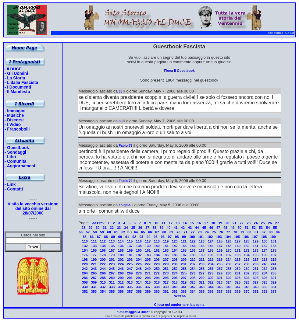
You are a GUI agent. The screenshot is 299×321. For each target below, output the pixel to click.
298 (193, 278)
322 (211, 282)
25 (263, 223)
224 (121, 264)
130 (265, 241)
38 (154, 227)
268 (121, 273)
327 (255, 282)
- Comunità (16, 161)
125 (219, 241)
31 (104, 227)
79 (242, 232)
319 (184, 282)
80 (249, 232)
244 (103, 268)
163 (166, 250)
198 (85, 259)
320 (193, 282)
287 (94, 278)
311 (112, 282)
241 (273, 264)
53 (261, 227)
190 (211, 255)
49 (232, 227)
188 (193, 255)
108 (264, 237)
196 (265, 255)
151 (255, 246)
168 (211, 250)
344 (211, 287)
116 (139, 241)
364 (193, 291)
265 (94, 273)
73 (199, 232)
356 (121, 291)
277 (202, 273)
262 (265, 268)
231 (184, 264)
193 (237, 255)
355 (112, 291)
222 (103, 264)
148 (229, 246)
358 (139, 291)
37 (147, 227)
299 (202, 278)
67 (157, 232)
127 (237, 241)
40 (168, 227)
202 (121, 259)
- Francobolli (17, 129)
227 (148, 264)
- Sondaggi (15, 152)
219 (273, 259)
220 (85, 264)
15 (192, 223)
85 (84, 237)
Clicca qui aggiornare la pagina (179, 304)
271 (148, 273)
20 (227, 223)
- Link (10, 184)
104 (228, 237)
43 (190, 227)
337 (148, 287)
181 (130, 255)
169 (219, 250)
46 (211, 227)
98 (177, 237)
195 (255, 255)
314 (139, 282)
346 (229, 287)
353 (94, 291)
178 (103, 255)
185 (166, 255)
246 (121, 268)
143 (184, 246)
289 (112, 278)
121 (184, 241)
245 (112, 268)
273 (166, 273)
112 (103, 241)
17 (206, 223)
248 (139, 268)
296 (175, 278)
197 (273, 255)
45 (204, 227)
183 (148, 255)
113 (112, 241)
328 (265, 282)
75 (214, 232)
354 (103, 291)
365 (202, 291)
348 (247, 287)
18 (213, 223)
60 (109, 232)
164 (175, 250)
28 (83, 227)
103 (219, 237)
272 (157, 273)
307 (273, 278)
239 (255, 264)
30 (97, 227)
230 (175, 264)
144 (193, 246)
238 (247, 264)
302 (229, 278)
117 (148, 241)
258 (229, 268)
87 (99, 237)
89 (113, 237)
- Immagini (15, 111)
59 (102, 232)
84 (277, 232)
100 (192, 237)
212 (211, 259)
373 (273, 291)
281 (237, 273)
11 (163, 223)
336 (139, 287)
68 (164, 232)
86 (92, 237)
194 (247, 255)
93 (141, 237)
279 (219, 273)
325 (237, 282)
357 (130, 291)
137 (130, 246)
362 (175, 291)
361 (166, 291)
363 (184, 291)
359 (148, 291)
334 (121, 287)
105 (237, 237)
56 (80, 232)
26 (270, 223)
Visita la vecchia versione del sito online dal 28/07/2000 (33, 208)
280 (229, 273)
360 (157, 291)
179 (112, 255)
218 (265, 259)
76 (221, 232)
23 (249, 223)
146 (211, 246)
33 (119, 227)
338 (157, 287)
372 (265, 291)
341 (184, 287)
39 (161, 227)
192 (229, 255)
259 (237, 268)
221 (94, 264)
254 (193, 268)
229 (166, 264)
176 (85, 255)
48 (225, 227)
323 (219, 282)
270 (139, 273)
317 (166, 282)
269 (130, 273)
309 (94, 282)
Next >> (180, 296)
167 (202, 250)
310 (103, 282)
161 (148, 250)
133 (94, 246)
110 (85, 241)
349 (255, 287)
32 (112, 227)
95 (155, 237)
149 (237, 246)
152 (265, 246)
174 (265, 250)
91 (127, 237)
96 (162, 237)
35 (133, 227)
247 (130, 268)
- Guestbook (17, 147)
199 (94, 259)
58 (95, 232)
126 (229, 241)
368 (229, 291)
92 (134, 237)
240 (265, 264)
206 (157, 259)
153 (273, 246)
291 (130, 278)
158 (121, 250)
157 (112, 250)
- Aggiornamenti (21, 166)
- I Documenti (18, 87)
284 (265, 273)
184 (157, 255)
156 (103, 250)
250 (157, 268)
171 (237, 250)
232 (193, 264)
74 (206, 232)
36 (140, 227)
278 (211, 273)
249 (148, 268)
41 (175, 227)
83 (270, 232)
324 (229, 282)
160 (139, 250)
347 (237, 287)
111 (94, 241)
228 (157, 264)
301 (219, 278)
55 (275, 227)
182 (139, 255)
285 (273, 273)
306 (265, 278)
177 (94, 255)
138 (139, 246)
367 (219, 291)
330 (85, 287)
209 (184, 259)
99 (184, 237)
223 (112, 264)
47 (218, 227)
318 (175, 282)
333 (112, 287)
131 (273, 241)
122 (193, 241)
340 (175, 287)
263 (273, 268)
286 (85, 278)
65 (143, 232)
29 (90, 227)
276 (193, 273)
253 (184, 268)
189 (202, 255)
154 (85, 250)
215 (237, 259)
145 (202, 246)
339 (166, 287)
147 (219, 246)
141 (166, 246)
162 (157, 250)
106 (246, 237)
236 (229, 264)
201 (112, 259)
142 (175, 246)
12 (170, 223)
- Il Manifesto (17, 91)
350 (265, 287)
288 (103, 278)
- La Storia (15, 78)
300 (211, 278)
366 (211, 291)
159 (130, 250)
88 (120, 91)
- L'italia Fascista (21, 82)
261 (255, 268)
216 (247, 259)
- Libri (10, 157)
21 (234, 223)
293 (148, 278)
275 (184, 273)
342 (193, 287)
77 (228, 232)
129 (255, 241)
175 (273, 250)
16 (199, 223)
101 (201, 237)
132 (85, 246)
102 (210, 237)
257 (219, 268)
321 (202, 282)
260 (247, 268)
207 (166, 259)
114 (121, 241)
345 (219, 287)
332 (103, 287)
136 (121, 246)
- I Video (13, 124)
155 (94, 250)
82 (263, 232)
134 (103, 246)
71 (185, 232)
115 (130, 241)
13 (178, 223)
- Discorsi (14, 120)
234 (211, 264)
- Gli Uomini (16, 73)
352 (85, 291)
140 (157, 246)
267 (112, 273)
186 (175, 255)
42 (182, 227)
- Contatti (14, 189)
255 (202, 268)
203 (130, 259)
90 (120, 237)
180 (121, 255)
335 (130, 287)
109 (273, 237)
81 (256, 232)
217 (255, 259)
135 (112, 246)
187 (184, 255)
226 (139, 264)
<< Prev (98, 223)
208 (175, 259)
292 (139, 278)
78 (235, 232)
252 (175, 268)
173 (255, 250)
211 (202, 259)
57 (88, 232)
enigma (124, 205)
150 (247, 246)
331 (94, 287)
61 (116, 232)
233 (202, 264)
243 (94, 268)
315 (148, 282)
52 (253, 227)
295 (166, 278)
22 (241, 223)
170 (229, 250)
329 (273, 282)
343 (202, 287)
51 (246, 227)
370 (247, 291)
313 (130, 282)
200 (103, 259)
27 (277, 223)
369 (237, 291)
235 (219, 264)
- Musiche (14, 115)
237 (237, 264)
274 (175, 273)
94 (148, 237)
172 (247, 250)
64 (135, 232)
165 (184, 250)
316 (157, 282)
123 (202, 241)
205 (148, 259)
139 (148, 246)
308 (85, 282)
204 (139, 259)
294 (157, 278)
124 (211, 241)
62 (123, 232)
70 (178, 232)
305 (255, 278)
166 (193, 250)
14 (185, 223)
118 (157, 241)
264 (85, 273)
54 (268, 227)
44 (197, 227)
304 (247, 278)
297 (184, 278)
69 (171, 232)
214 (229, 259)
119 (166, 241)
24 (256, 223)
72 (192, 232)
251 (166, 268)
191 (219, 255)
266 (103, 273)
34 (126, 227)
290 (121, 278)
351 (273, 287)
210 (193, 259)
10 (156, 223)
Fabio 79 (125, 145)
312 (121, 282)
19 (220, 223)
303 (237, 278)
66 (150, 232)
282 (247, 273)
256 (211, 268)
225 (130, 264)
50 (239, 227)
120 (175, 241)
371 (255, 291)
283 (255, 273)
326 (247, 282)
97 (170, 237)
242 (85, 268)
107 (255, 237)
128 (247, 241)
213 (219, 259)
